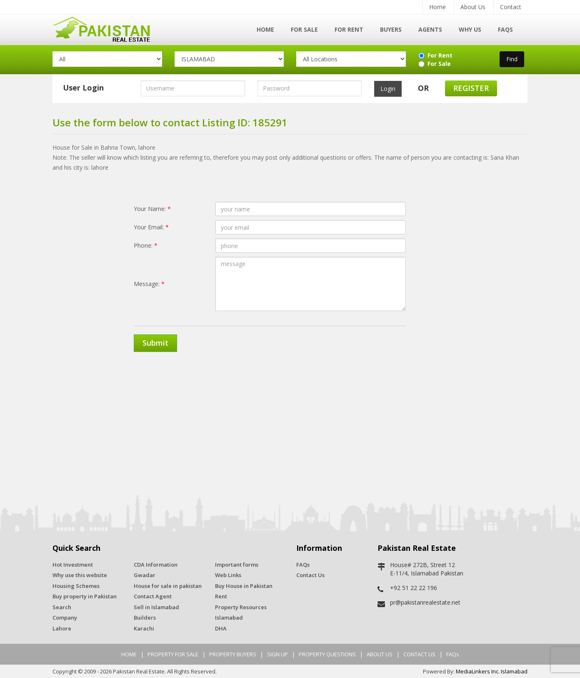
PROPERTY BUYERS (232, 654)
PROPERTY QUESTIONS (327, 654)
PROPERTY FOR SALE (173, 654)
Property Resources (241, 607)
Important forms (236, 564)
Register (471, 88)
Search (61, 607)
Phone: (146, 245)
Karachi (144, 628)
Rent (221, 596)
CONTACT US (419, 654)
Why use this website (79, 575)
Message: (149, 284)
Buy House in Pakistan (243, 586)
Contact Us (310, 575)
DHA (221, 628)
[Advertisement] (290, 422)
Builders (145, 617)
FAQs (505, 29)
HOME (129, 654)
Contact (510, 7)
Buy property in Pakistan (84, 596)
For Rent (349, 29)
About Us (472, 7)
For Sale (304, 29)
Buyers (391, 29)
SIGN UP (277, 654)
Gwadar (144, 575)
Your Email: (151, 227)
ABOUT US (379, 654)
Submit (155, 343)
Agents (430, 29)
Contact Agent (153, 596)
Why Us (470, 29)
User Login (83, 88)
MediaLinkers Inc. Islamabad (492, 671)
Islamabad (229, 617)
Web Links (228, 575)
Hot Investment (72, 564)
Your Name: (152, 209)
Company (64, 617)
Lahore (61, 628)
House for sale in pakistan (168, 586)
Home (437, 7)
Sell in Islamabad (156, 607)
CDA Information (156, 564)
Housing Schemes (76, 586)
